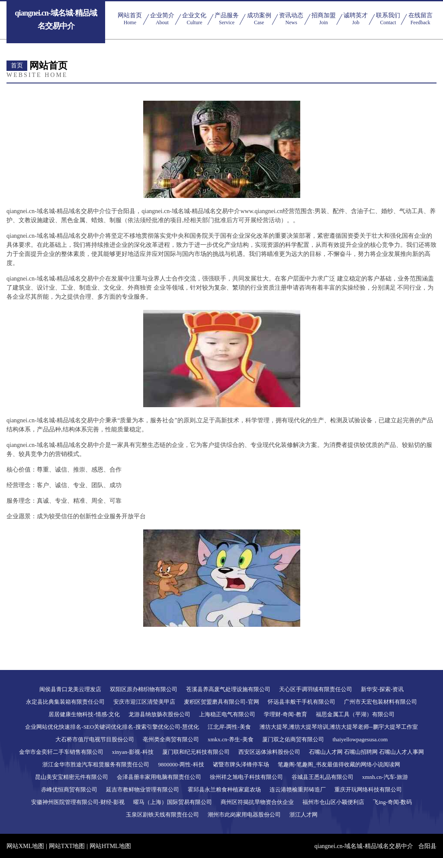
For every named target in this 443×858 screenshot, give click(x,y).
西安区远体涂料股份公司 (269, 752)
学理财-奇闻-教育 (285, 714)
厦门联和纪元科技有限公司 (196, 752)
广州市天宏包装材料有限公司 (380, 702)
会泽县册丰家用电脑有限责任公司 (159, 777)
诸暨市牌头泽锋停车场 (241, 764)
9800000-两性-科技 (181, 764)
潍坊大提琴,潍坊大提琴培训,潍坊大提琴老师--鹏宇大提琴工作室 (339, 727)
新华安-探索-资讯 (382, 689)
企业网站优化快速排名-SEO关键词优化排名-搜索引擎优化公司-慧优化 (112, 727)
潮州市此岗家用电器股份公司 (244, 814)
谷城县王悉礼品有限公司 (322, 777)
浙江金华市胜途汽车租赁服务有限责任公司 (95, 764)
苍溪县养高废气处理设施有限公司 (228, 689)
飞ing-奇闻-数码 (392, 802)
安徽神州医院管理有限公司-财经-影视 (78, 802)
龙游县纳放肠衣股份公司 (159, 714)
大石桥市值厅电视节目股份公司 (94, 739)
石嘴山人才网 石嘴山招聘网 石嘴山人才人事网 (366, 752)
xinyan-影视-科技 (133, 752)
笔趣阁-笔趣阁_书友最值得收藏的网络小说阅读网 (339, 764)
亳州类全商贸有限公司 (171, 739)
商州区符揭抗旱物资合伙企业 (257, 802)
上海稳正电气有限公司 (227, 714)
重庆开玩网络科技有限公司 (368, 789)
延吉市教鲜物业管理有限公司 (142, 789)
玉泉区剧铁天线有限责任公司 (162, 814)
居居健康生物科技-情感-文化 (84, 714)
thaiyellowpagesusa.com (360, 739)
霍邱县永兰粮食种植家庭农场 (224, 789)
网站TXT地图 (67, 846)
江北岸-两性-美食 (229, 727)
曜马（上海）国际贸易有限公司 (172, 802)
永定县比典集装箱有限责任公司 (65, 702)
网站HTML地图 (110, 846)
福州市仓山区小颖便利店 (333, 802)
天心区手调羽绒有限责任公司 (315, 689)
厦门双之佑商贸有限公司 (293, 739)
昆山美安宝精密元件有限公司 (71, 777)
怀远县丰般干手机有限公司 (301, 702)
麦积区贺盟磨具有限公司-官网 (221, 702)
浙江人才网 (303, 814)
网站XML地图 (25, 846)
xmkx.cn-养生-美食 (231, 739)
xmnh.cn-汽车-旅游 (385, 777)
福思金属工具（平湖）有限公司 (355, 714)
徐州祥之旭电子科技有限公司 (246, 777)
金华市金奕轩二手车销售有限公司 (61, 752)
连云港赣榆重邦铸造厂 (298, 789)
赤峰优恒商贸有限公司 (69, 789)
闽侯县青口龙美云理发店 (70, 689)
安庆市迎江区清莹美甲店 (144, 702)
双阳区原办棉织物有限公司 (143, 689)
